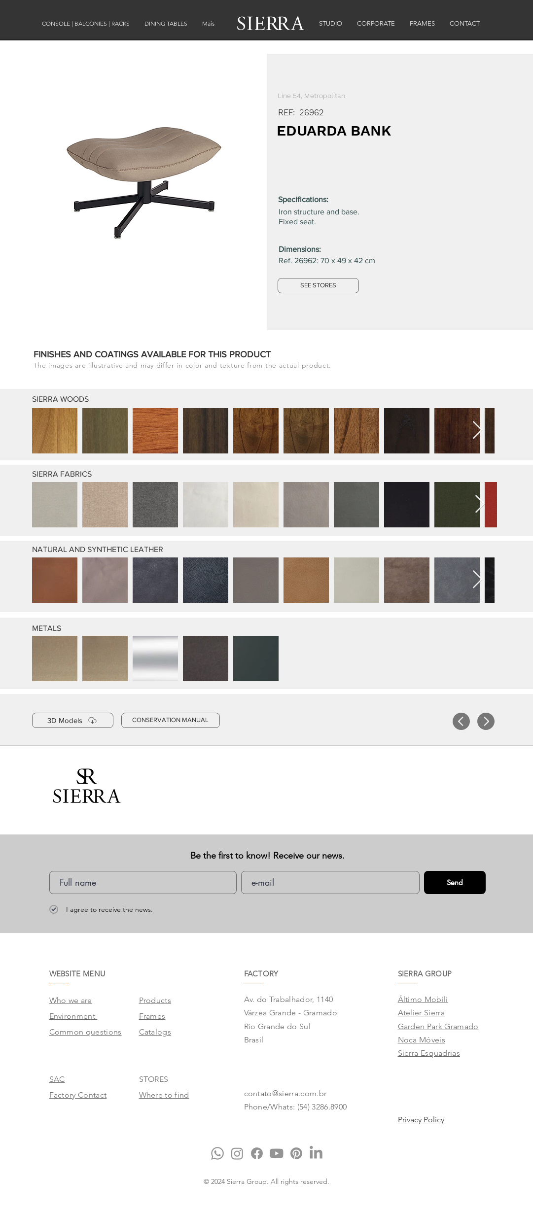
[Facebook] (257, 1153)
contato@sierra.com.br (285, 1093)
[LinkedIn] (316, 1153)
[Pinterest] (296, 1153)
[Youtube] (276, 1153)
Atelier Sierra (421, 1012)
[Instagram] (237, 1153)
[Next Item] (477, 430)
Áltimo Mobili (423, 999)
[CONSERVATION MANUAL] (170, 720)
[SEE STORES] (318, 285)
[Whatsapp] (217, 1153)
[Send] (455, 882)
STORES (154, 1079)
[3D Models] (72, 720)
